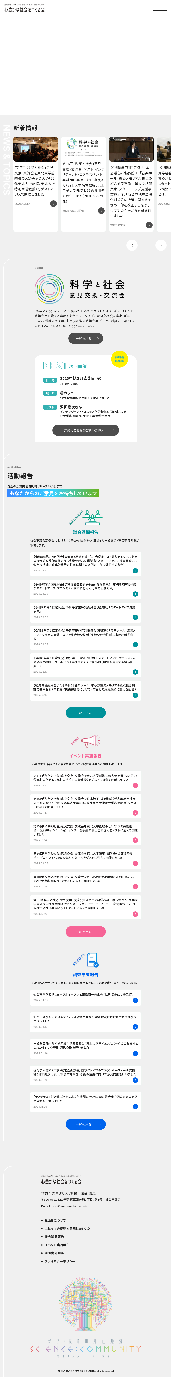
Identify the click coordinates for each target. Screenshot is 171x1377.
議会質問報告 (54, 1236)
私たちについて (55, 1220)
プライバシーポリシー (60, 1261)
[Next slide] (161, 245)
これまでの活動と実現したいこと (68, 1228)
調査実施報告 (54, 1253)
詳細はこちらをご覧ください (83, 430)
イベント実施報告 (57, 1245)
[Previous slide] (132, 245)
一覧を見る (83, 338)
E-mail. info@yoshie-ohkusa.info (64, 1206)
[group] (35, 184)
